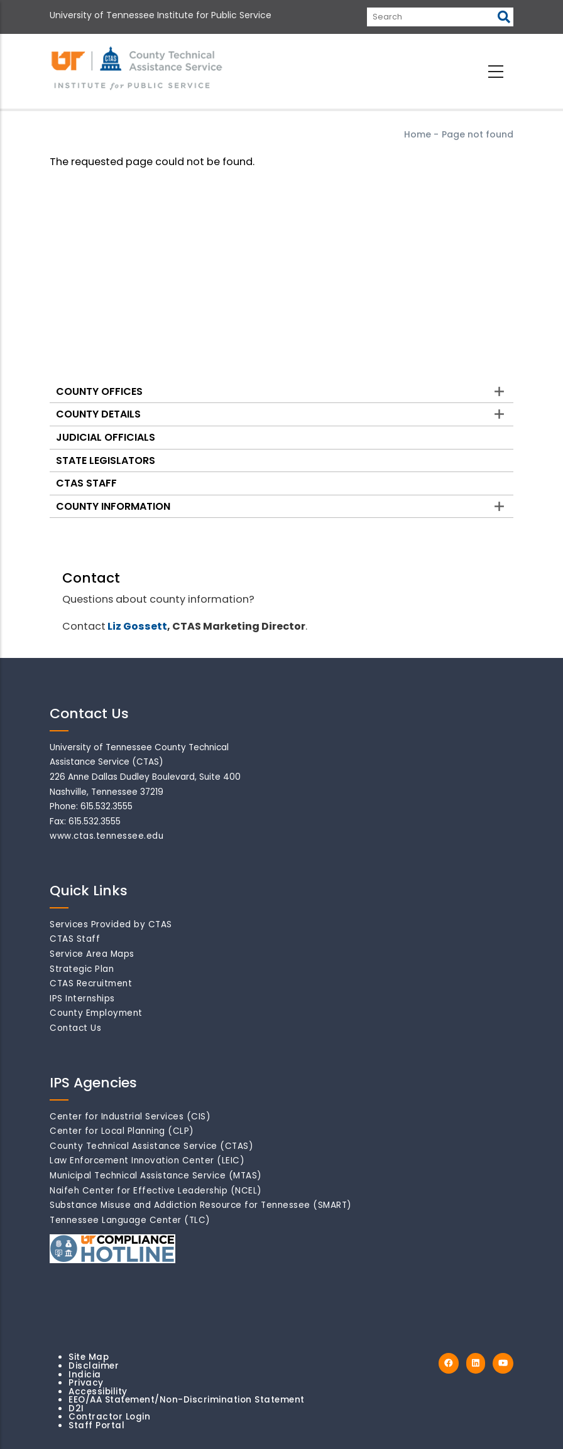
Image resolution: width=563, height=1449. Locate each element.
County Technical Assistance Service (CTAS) (151, 1146)
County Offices (99, 391)
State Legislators (105, 460)
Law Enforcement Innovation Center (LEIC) (147, 1160)
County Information (113, 506)
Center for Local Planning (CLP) (122, 1131)
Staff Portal (96, 1425)
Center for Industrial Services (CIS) (130, 1117)
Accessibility (98, 1392)
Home (417, 134)
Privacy (86, 1383)
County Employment (96, 1013)
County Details (98, 414)
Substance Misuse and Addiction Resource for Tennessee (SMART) (201, 1205)
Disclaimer (93, 1366)
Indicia (84, 1375)
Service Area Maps (92, 954)
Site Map (88, 1357)
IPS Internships (82, 999)
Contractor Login (109, 1417)
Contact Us (75, 1028)
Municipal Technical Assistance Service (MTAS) (156, 1176)
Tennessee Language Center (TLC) (130, 1220)
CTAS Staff (86, 483)
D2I (76, 1408)
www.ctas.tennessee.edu (106, 836)
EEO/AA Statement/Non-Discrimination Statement (186, 1400)
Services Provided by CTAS (111, 924)
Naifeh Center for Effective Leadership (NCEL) (156, 1191)
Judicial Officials (105, 437)
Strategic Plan (82, 969)
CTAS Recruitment (91, 983)
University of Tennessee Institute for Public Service (160, 15)
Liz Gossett (137, 626)
